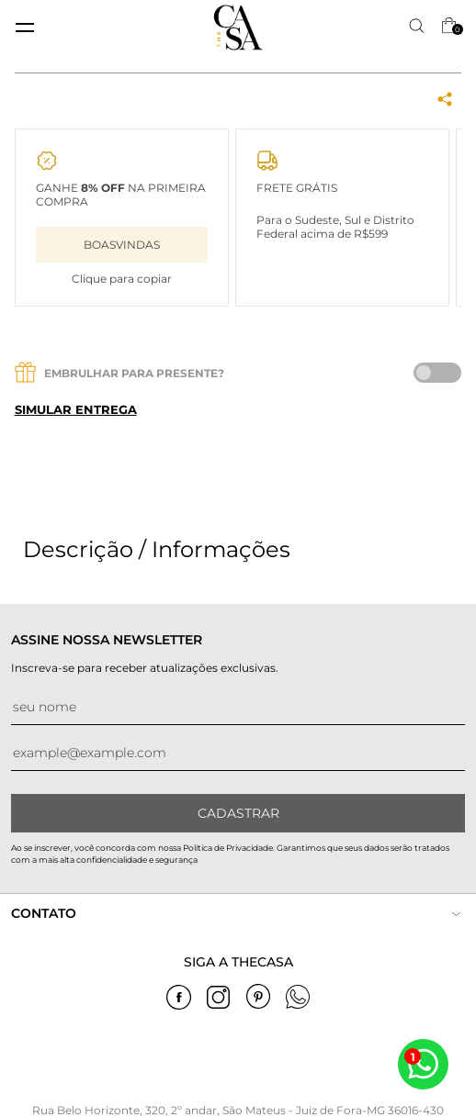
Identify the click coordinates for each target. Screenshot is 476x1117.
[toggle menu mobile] (25, 27)
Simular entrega (76, 409)
